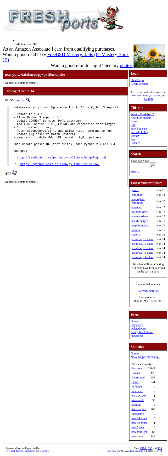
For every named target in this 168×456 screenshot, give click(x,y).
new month (137, 436)
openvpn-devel (139, 212)
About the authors (141, 118)
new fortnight (139, 432)
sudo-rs (135, 230)
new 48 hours (139, 423)
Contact (135, 143)
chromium (137, 194)
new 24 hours (139, 418)
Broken (135, 373)
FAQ (133, 125)
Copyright (111, 451)
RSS (159, 448)
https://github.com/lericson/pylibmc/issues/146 (60, 177)
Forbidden (137, 386)
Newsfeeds (137, 335)
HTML (143, 448)
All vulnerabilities (148, 291)
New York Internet (140, 95)
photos (126, 65)
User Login (137, 80)
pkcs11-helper (139, 221)
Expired (135, 404)
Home (134, 321)
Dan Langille (136, 451)
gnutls (134, 190)
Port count (137, 368)
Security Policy (139, 132)
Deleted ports (138, 328)
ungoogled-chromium (138, 201)
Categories (137, 325)
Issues (134, 121)
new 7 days (137, 427)
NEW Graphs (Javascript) (145, 357)
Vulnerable (137, 400)
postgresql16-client (142, 252)
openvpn (136, 207)
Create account (139, 83)
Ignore (135, 382)
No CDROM (138, 395)
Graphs (135, 353)
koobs (19, 100)
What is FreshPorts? (142, 114)
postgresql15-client (142, 248)
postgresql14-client (142, 243)
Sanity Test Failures (142, 332)
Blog (133, 139)
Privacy (135, 135)
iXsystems (155, 95)
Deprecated (138, 377)
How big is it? (139, 128)
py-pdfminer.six (140, 225)
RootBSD (148, 99)
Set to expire (138, 409)
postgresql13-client (142, 239)
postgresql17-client (142, 257)
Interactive (137, 413)
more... (135, 171)
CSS (150, 448)
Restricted (137, 391)
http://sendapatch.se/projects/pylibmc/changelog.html (61, 169)
